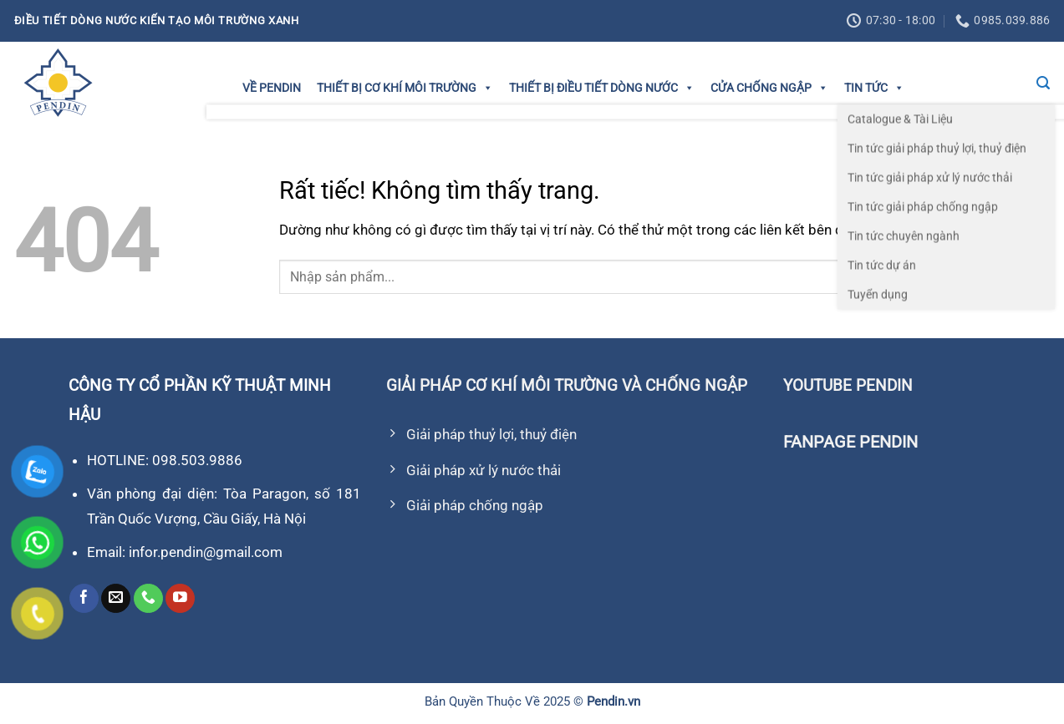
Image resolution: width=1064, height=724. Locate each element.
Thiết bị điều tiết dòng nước (602, 87)
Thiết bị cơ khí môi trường (405, 87)
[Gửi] (1032, 277)
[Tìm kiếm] (1043, 83)
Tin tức (874, 87)
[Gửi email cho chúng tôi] (115, 599)
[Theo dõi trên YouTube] (180, 599)
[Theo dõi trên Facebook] (84, 599)
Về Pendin (271, 87)
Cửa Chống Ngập (769, 87)
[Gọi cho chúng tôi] (148, 599)
